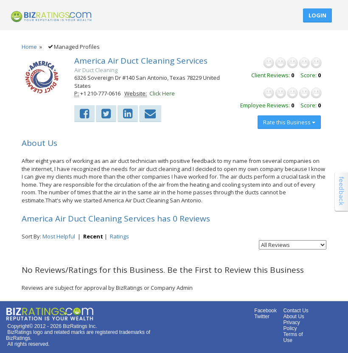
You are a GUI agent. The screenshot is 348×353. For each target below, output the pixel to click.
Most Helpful (58, 236)
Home (29, 46)
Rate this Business (289, 122)
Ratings (119, 236)
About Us (293, 316)
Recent (93, 236)
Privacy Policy (291, 325)
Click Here (162, 93)
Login (317, 15)
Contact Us (295, 311)
